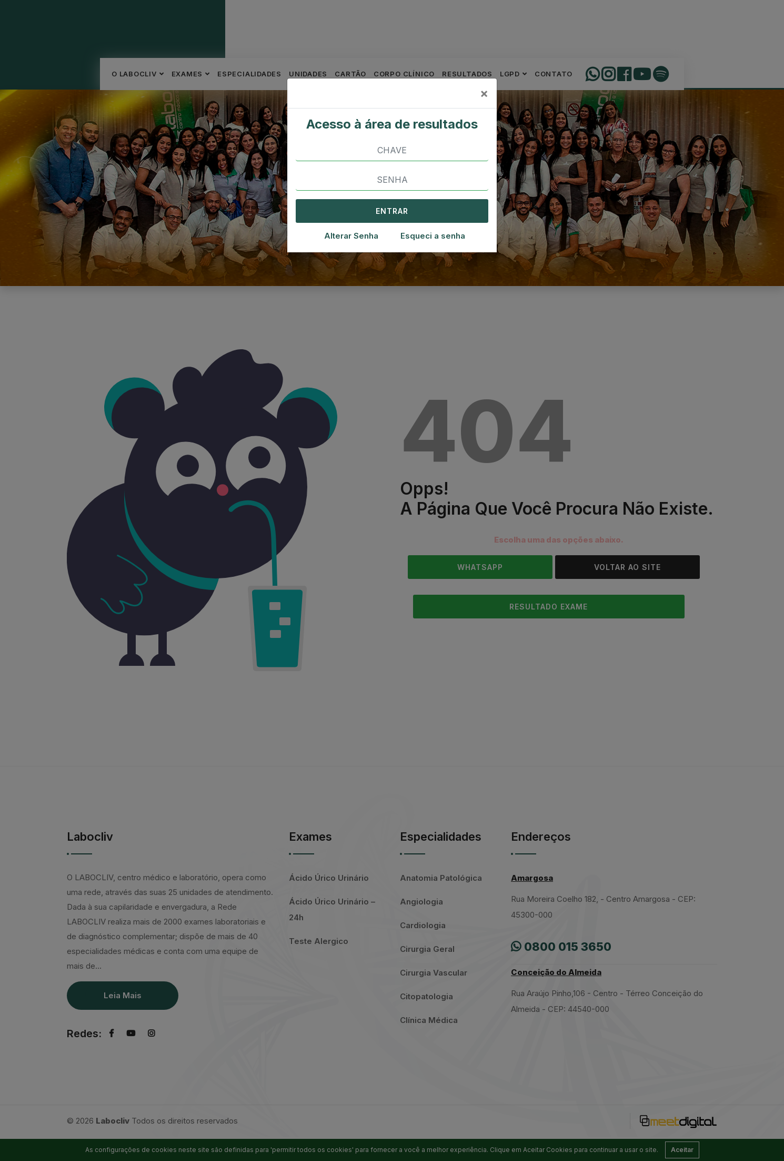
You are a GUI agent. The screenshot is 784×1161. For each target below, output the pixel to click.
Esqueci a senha (432, 236)
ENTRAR (392, 210)
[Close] (484, 93)
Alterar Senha (351, 236)
